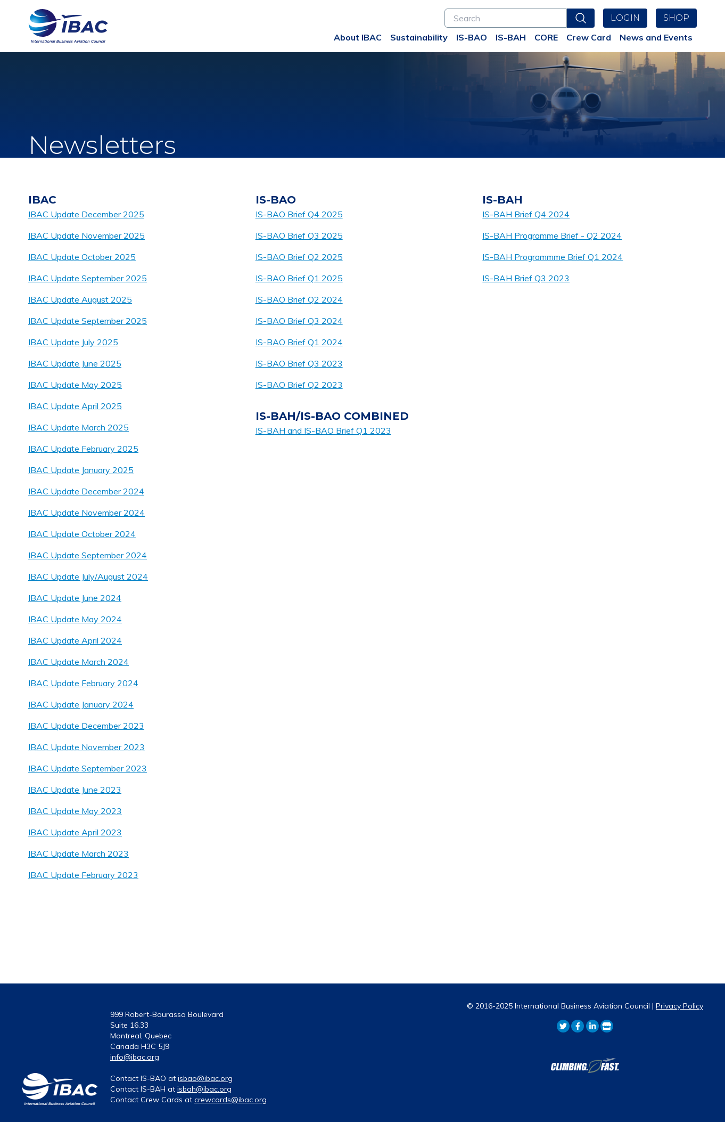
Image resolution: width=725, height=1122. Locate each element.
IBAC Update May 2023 (75, 811)
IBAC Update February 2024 (83, 683)
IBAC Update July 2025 (73, 342)
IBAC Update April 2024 (75, 640)
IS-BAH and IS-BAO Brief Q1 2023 (323, 430)
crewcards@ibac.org (230, 1099)
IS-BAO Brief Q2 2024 (299, 299)
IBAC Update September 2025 (87, 278)
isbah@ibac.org (204, 1089)
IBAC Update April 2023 (75, 832)
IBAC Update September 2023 (87, 768)
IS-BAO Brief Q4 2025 (299, 214)
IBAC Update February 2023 (83, 874)
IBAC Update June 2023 (74, 789)
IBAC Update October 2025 (82, 256)
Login (625, 18)
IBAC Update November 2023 (86, 747)
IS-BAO (471, 37)
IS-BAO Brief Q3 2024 (299, 320)
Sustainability (419, 37)
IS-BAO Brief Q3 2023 (299, 363)
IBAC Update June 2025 (74, 363)
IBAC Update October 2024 (82, 534)
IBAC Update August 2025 (80, 299)
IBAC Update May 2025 (75, 384)
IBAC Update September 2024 (87, 555)
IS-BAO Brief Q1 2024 (299, 342)
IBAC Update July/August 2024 (88, 576)
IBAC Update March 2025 (78, 427)
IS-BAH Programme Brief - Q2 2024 (552, 235)
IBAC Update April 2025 (75, 406)
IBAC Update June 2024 (74, 597)
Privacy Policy (679, 1006)
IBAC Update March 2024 (78, 661)
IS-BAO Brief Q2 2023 (299, 384)
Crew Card (588, 37)
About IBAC (358, 37)
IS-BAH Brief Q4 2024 (526, 214)
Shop (676, 18)
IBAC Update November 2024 (86, 512)
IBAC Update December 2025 (86, 214)
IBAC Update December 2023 (86, 725)
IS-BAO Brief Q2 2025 (299, 256)
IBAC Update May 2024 (75, 619)
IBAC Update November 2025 (86, 235)
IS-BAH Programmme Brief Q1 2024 (552, 256)
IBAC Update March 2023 (78, 853)
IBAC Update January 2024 (81, 704)
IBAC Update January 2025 (81, 470)
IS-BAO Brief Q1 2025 (299, 278)
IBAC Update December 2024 (86, 491)
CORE (546, 37)
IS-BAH (511, 37)
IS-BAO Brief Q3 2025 (299, 235)
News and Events (656, 37)
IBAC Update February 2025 (83, 448)
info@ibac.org (134, 1057)
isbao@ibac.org (205, 1078)
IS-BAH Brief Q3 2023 (526, 278)
